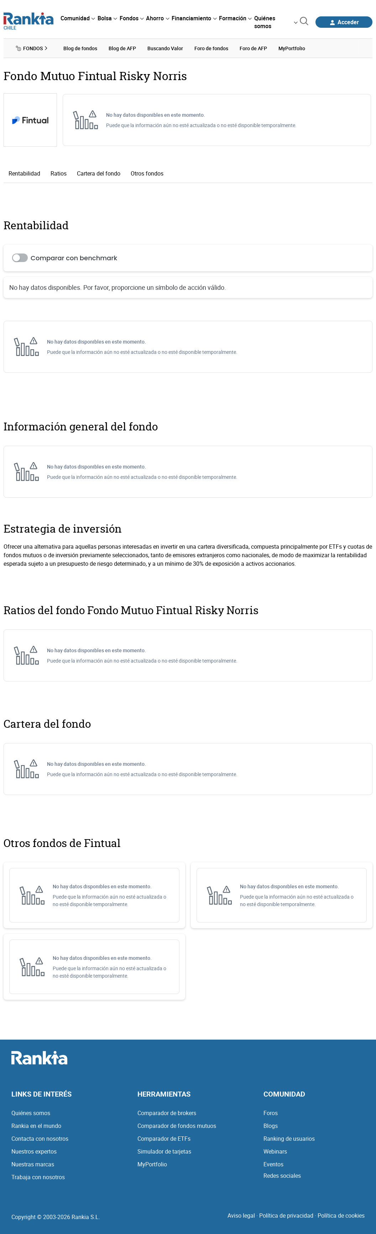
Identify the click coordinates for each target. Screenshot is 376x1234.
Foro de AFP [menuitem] (253, 48)
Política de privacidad (286, 1215)
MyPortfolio (152, 1164)
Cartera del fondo (98, 173)
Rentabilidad (24, 173)
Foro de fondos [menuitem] (211, 48)
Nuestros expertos (34, 1151)
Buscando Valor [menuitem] (165, 48)
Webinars (275, 1151)
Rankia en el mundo (36, 1126)
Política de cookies (341, 1215)
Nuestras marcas (32, 1164)
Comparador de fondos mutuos (176, 1126)
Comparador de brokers (166, 1113)
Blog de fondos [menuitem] (80, 48)
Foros (270, 1113)
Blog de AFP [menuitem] (122, 48)
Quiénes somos (30, 1113)
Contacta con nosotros (39, 1139)
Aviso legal (241, 1215)
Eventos (273, 1164)
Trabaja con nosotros (38, 1177)
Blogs (270, 1126)
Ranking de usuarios (289, 1139)
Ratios (59, 173)
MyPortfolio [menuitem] (291, 48)
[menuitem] (77, 18)
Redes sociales (282, 1176)
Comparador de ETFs (163, 1139)
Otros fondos (147, 173)
